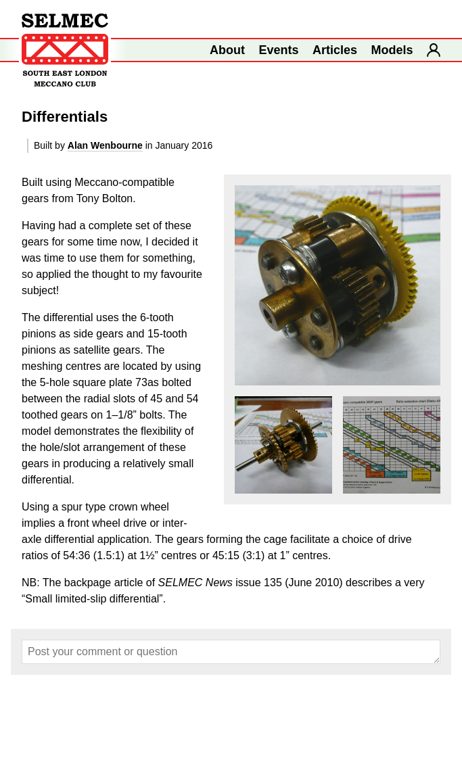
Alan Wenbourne (105, 145)
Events (279, 50)
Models (392, 50)
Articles (335, 50)
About (227, 50)
